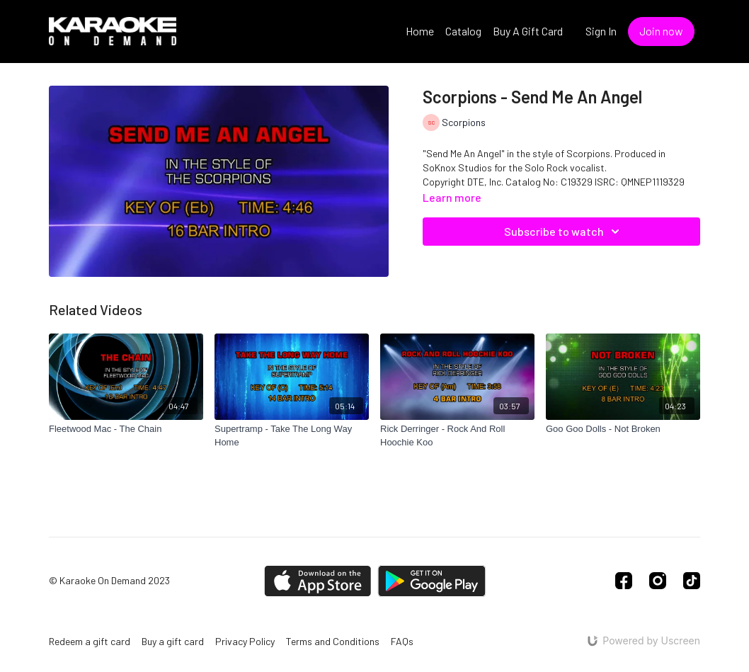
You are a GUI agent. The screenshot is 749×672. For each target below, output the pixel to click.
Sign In (601, 31)
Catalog (463, 31)
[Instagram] (657, 580)
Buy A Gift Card (528, 31)
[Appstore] (317, 581)
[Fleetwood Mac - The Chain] (126, 429)
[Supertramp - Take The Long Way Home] (292, 436)
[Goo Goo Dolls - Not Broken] (623, 429)
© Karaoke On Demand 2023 (109, 581)
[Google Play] (431, 581)
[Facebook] (623, 580)
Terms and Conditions (332, 641)
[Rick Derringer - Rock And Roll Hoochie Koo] (457, 436)
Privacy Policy (245, 641)
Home (420, 31)
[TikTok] (691, 580)
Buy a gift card (173, 641)
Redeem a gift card (89, 641)
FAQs (402, 641)
